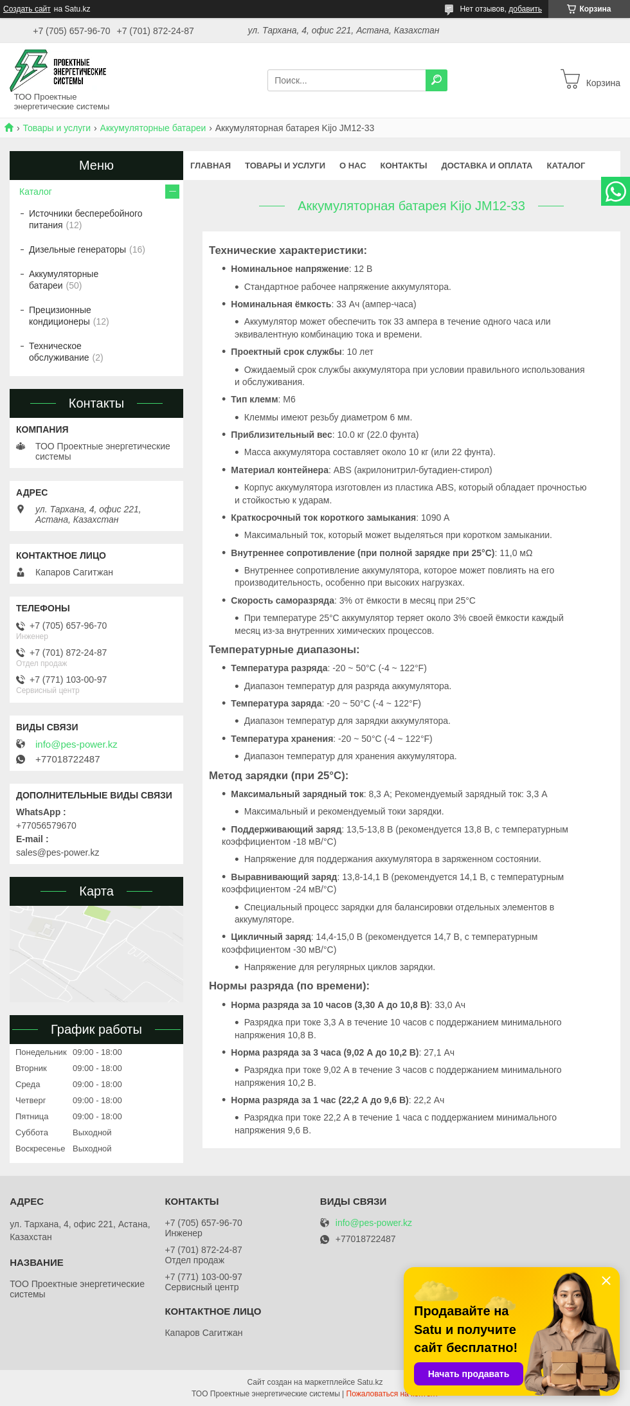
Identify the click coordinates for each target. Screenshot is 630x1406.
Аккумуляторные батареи (153, 128)
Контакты (404, 165)
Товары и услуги (56, 128)
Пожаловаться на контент (392, 1393)
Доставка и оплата (486, 165)
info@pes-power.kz (76, 744)
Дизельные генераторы (77, 249)
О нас (352, 165)
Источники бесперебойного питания (86, 219)
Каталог (566, 165)
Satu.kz (369, 1382)
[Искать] (436, 80)
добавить (525, 9)
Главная (210, 165)
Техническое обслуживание (59, 352)
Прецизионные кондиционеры (60, 316)
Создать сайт (27, 9)
